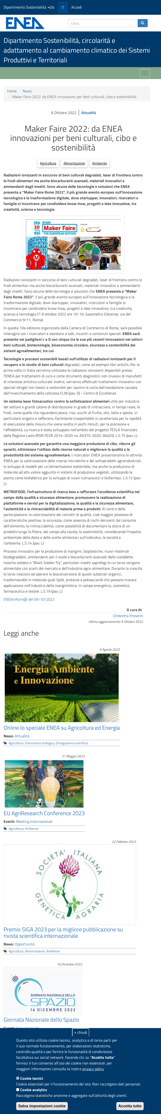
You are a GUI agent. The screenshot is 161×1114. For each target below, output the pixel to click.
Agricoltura (48, 163)
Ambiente (99, 163)
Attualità (88, 112)
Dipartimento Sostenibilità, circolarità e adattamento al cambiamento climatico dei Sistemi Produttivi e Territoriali (77, 50)
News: (9, 736)
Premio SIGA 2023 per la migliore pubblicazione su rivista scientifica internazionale (63, 932)
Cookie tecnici (31, 1078)
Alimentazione (74, 163)
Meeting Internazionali (34, 821)
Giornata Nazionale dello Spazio (41, 1019)
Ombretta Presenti (128, 616)
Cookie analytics (33, 1090)
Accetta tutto (130, 1106)
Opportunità (24, 944)
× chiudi (80, 1032)
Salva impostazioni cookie (42, 1106)
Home (12, 91)
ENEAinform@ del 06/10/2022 (29, 599)
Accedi (76, 7)
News (27, 91)
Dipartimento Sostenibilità (26, 7)
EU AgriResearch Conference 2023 (44, 813)
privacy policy (93, 1069)
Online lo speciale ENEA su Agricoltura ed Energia (62, 727)
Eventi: (9, 821)
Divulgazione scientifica (72, 743)
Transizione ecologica (39, 743)
